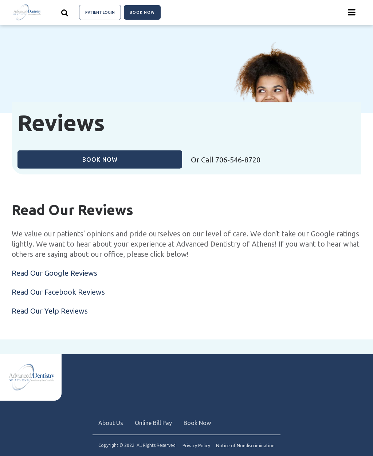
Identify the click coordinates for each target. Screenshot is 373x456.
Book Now (142, 12)
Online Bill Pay (153, 423)
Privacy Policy (196, 446)
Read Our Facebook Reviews (58, 292)
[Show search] (65, 12)
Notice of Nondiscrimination (245, 446)
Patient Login (100, 12)
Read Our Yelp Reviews (50, 311)
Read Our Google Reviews (54, 273)
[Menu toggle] (352, 12)
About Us (110, 423)
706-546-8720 (237, 160)
